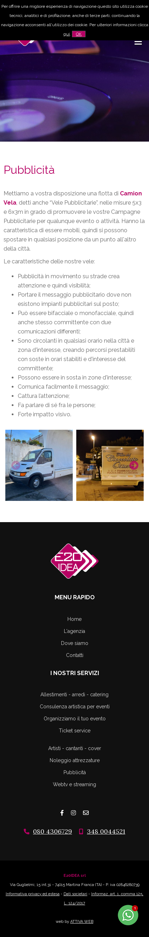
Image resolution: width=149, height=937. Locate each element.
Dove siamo (74, 643)
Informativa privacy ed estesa (33, 894)
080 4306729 (52, 831)
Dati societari (75, 894)
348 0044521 (106, 831)
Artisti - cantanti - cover (74, 748)
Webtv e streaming (74, 784)
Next (133, 464)
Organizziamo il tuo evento (75, 718)
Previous (14, 464)
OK (79, 34)
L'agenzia (74, 631)
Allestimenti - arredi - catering (74, 694)
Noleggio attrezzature (75, 760)
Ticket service (74, 730)
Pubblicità (75, 772)
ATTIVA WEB (81, 921)
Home (74, 619)
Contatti (74, 655)
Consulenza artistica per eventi (75, 706)
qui (67, 34)
